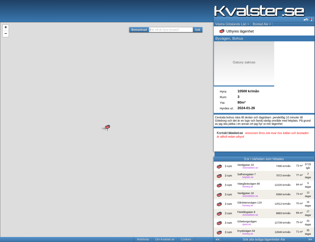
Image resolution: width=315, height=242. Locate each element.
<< (218, 239)
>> (310, 239)
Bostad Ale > (262, 24)
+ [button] (5, 28)
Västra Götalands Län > (232, 24)
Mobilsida (143, 239)
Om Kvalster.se (164, 239)
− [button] (5, 34)
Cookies (186, 239)
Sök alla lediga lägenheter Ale (264, 239)
